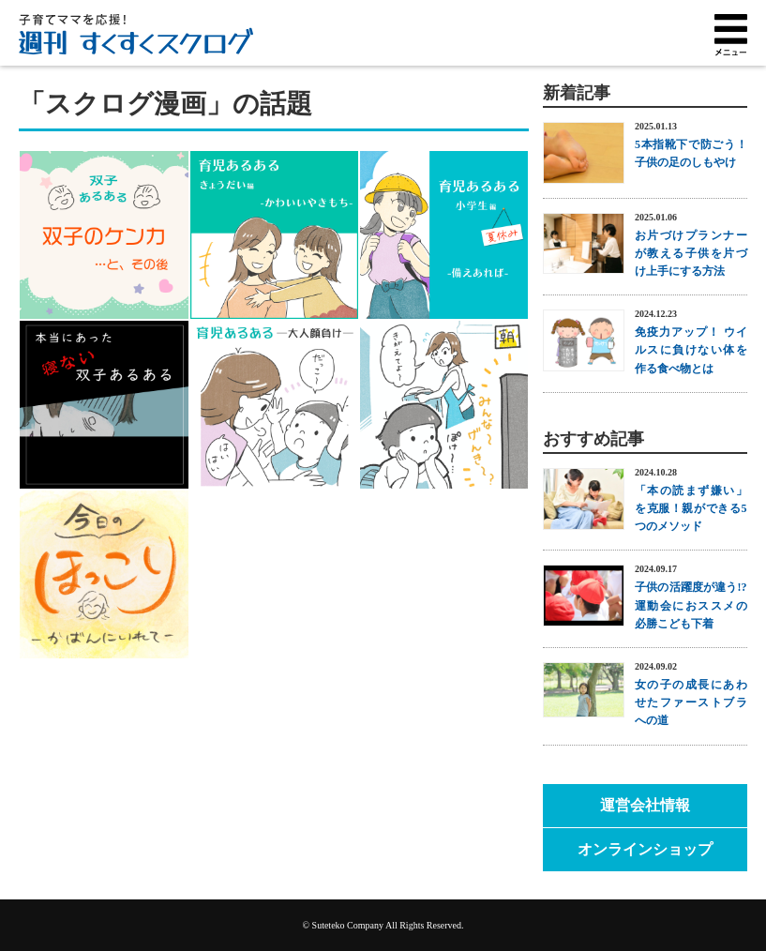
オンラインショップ (645, 849)
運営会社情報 (645, 805)
